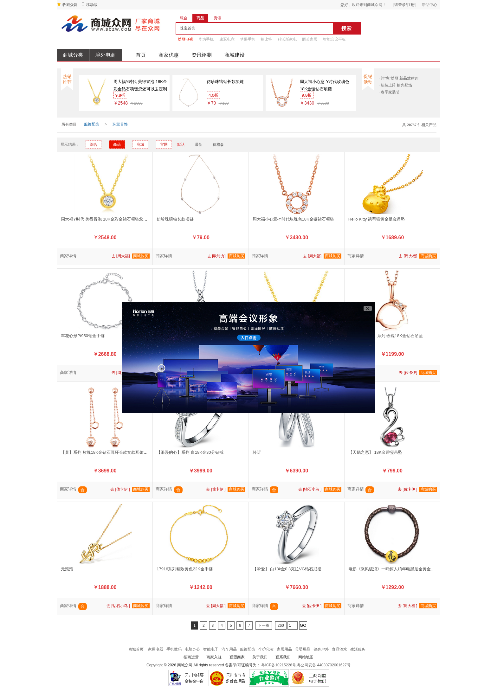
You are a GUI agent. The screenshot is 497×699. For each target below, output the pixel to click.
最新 (199, 144)
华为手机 (206, 39)
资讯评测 (201, 55)
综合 (93, 144)
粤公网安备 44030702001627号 (324, 665)
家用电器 (155, 649)
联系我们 (283, 657)
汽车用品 (229, 649)
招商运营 (191, 657)
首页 (141, 55)
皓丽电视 (185, 39)
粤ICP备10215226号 (278, 665)
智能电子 (210, 649)
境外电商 (105, 55)
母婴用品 (302, 649)
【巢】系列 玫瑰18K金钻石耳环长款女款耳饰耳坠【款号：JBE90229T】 (127, 452)
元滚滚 (67, 569)
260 (281, 625)
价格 (216, 144)
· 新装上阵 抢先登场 (395, 85)
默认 (181, 144)
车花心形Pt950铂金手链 (83, 335)
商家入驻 (214, 657)
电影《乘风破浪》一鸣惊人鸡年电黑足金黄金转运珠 (395, 569)
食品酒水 (339, 649)
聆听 (257, 452)
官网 (164, 144)
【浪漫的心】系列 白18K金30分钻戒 (190, 452)
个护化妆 (266, 649)
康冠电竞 (227, 39)
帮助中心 (429, 5)
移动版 (92, 5)
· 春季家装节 (389, 92)
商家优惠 (168, 55)
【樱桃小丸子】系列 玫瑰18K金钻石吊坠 (385, 335)
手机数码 (174, 649)
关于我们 (260, 657)
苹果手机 (247, 39)
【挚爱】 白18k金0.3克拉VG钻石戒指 (287, 569)
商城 (140, 144)
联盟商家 (237, 657)
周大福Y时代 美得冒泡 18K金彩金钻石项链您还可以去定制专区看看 (140, 86)
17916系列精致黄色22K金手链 (184, 569)
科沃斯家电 (287, 39)
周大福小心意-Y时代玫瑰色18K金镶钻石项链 (324, 85)
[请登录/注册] (404, 5)
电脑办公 (192, 649)
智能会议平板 (334, 39)
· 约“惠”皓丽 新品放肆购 (398, 78)
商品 (117, 144)
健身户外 (321, 649)
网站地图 (305, 657)
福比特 (266, 39)
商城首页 (136, 649)
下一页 (263, 625)
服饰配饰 (91, 124)
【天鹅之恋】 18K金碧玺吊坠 (375, 452)
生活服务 (357, 649)
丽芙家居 (309, 39)
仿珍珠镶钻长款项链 (225, 81)
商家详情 (68, 255)
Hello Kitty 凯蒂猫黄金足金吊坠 (376, 219)
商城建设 (234, 55)
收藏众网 (70, 5)
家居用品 (284, 649)
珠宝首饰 (120, 124)
